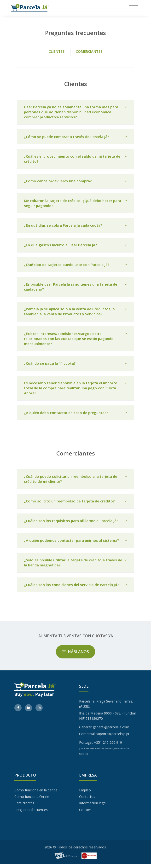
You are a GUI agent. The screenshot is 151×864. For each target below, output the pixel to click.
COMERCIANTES (89, 51)
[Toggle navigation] (133, 8)
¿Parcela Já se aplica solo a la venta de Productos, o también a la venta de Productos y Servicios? (75, 311)
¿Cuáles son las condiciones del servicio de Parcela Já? (75, 584)
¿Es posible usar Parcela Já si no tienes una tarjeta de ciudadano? (75, 287)
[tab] (75, 112)
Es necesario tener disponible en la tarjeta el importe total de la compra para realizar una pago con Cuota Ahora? (75, 388)
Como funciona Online (31, 796)
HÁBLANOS (75, 651)
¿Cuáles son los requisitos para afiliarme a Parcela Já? (75, 520)
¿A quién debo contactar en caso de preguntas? (75, 412)
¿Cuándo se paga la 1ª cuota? (75, 363)
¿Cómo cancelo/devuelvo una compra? (75, 181)
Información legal (92, 803)
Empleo (85, 790)
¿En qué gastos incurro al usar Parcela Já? (75, 245)
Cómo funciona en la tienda (35, 790)
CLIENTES (56, 51)
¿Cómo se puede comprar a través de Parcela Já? (75, 136)
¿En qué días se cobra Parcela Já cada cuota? (75, 225)
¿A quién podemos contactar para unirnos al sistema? (75, 540)
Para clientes (24, 803)
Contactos (87, 796)
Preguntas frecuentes (31, 809)
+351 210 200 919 (108, 742)
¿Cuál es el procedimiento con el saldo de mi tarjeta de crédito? (75, 159)
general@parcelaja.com (111, 727)
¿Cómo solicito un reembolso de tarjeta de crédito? (75, 501)
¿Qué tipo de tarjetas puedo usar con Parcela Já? (75, 264)
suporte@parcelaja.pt (112, 734)
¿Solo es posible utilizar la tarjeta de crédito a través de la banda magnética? (75, 563)
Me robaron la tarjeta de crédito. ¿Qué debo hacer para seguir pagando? (75, 203)
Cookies (85, 809)
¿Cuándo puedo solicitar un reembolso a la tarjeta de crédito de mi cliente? (75, 479)
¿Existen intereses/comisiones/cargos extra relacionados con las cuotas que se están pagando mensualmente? (75, 338)
